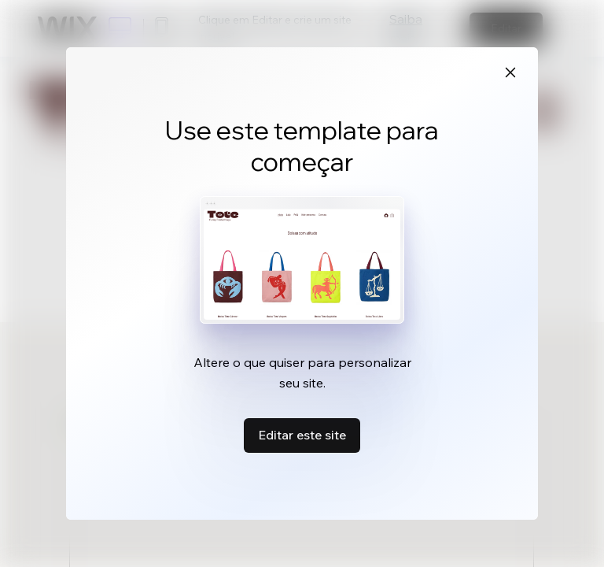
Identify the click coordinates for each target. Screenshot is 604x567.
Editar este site (302, 435)
